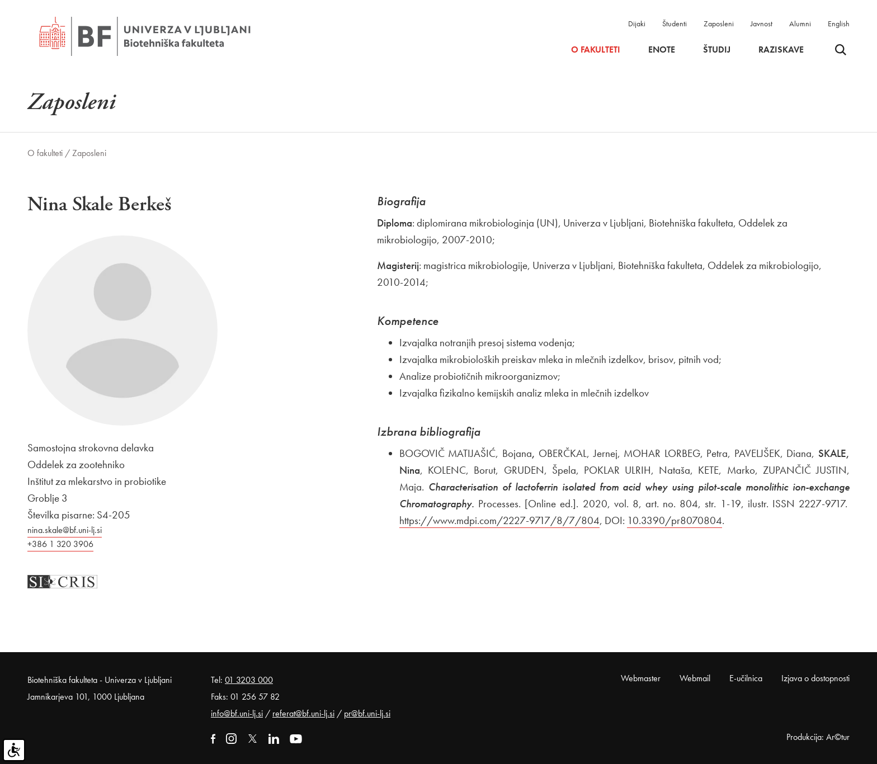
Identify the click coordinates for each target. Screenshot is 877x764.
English (839, 23)
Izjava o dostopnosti (815, 678)
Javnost (761, 23)
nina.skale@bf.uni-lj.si (64, 530)
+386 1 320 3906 (60, 544)
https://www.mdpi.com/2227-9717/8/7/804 (499, 520)
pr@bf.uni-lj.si (367, 713)
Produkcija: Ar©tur (818, 737)
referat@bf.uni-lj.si (303, 713)
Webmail (695, 678)
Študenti (674, 23)
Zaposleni (719, 23)
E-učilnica (745, 678)
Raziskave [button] (781, 50)
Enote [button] (661, 50)
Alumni (800, 23)
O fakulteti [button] (595, 50)
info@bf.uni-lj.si (237, 713)
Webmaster (641, 678)
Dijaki (636, 23)
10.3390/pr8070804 (674, 520)
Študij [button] (716, 50)
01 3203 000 (249, 680)
